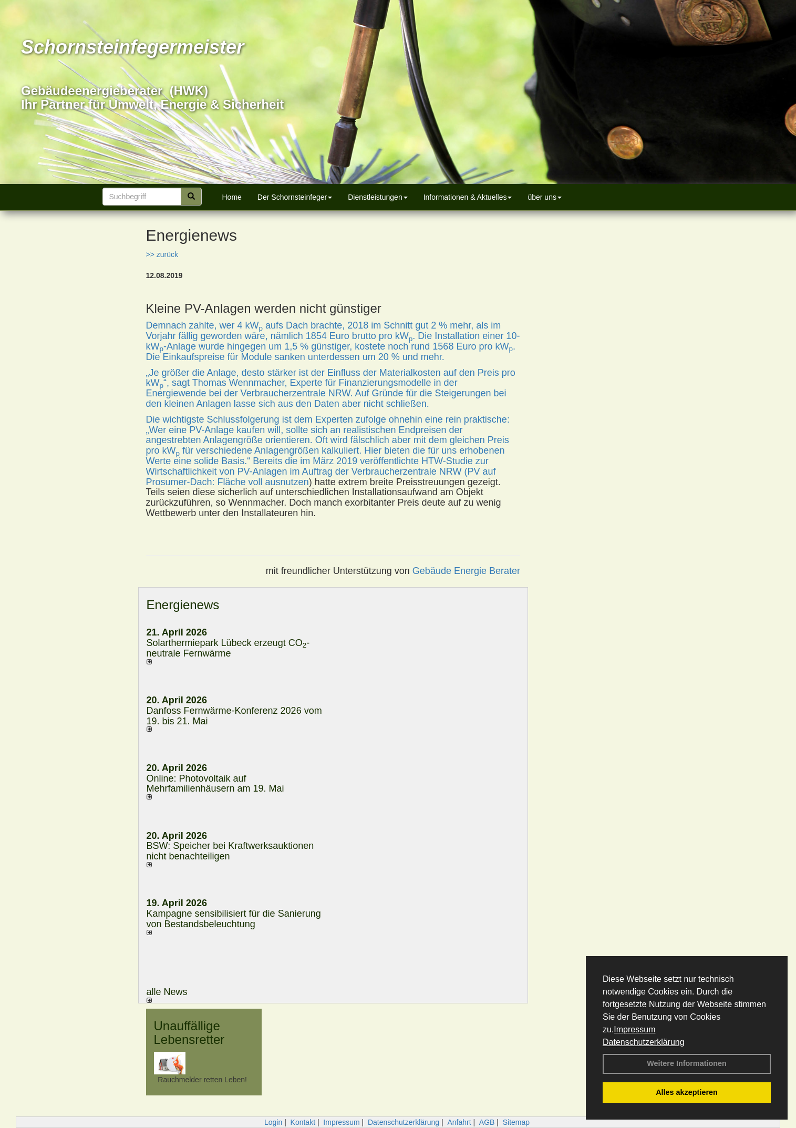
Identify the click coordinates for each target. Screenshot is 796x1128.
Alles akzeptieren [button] (687, 1092)
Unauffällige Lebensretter (189, 1033)
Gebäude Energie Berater (466, 571)
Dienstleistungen (378, 197)
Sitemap (516, 1122)
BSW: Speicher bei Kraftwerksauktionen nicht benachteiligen (230, 851)
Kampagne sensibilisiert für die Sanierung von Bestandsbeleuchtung (234, 918)
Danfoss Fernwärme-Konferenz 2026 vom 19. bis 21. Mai (234, 715)
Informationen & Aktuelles (467, 197)
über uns (544, 197)
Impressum (634, 1029)
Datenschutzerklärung (644, 1042)
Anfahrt (459, 1122)
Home (232, 197)
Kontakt (303, 1122)
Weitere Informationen (687, 1063)
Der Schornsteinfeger (294, 197)
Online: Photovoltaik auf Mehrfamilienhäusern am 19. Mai (215, 783)
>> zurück (162, 254)
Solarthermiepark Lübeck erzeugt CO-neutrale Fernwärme (228, 648)
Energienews (183, 605)
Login (273, 1122)
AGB (487, 1122)
